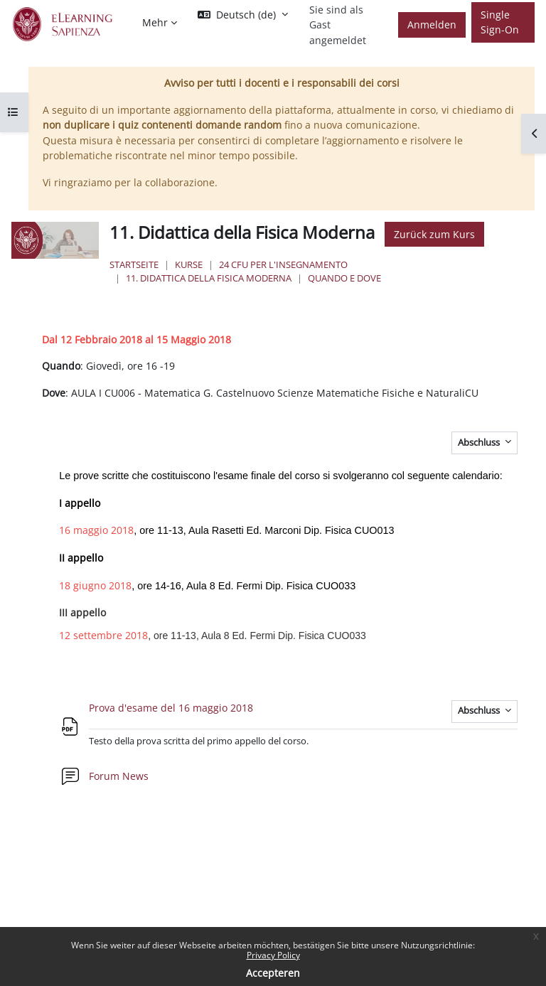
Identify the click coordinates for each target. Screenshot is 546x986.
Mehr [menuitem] (155, 22)
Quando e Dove (344, 278)
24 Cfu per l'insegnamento (283, 264)
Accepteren (273, 973)
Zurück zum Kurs (434, 234)
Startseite (134, 264)
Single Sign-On (500, 22)
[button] (242, 15)
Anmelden (431, 24)
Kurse (189, 264)
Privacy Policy (273, 955)
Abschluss (480, 442)
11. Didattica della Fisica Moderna (208, 278)
